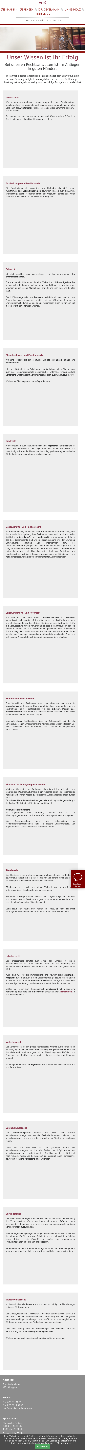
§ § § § (42, 11)
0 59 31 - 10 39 (14, 1402)
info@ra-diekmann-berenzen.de (17, 1408)
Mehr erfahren (64, 1443)
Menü (42, 3)
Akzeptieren (42, 1446)
